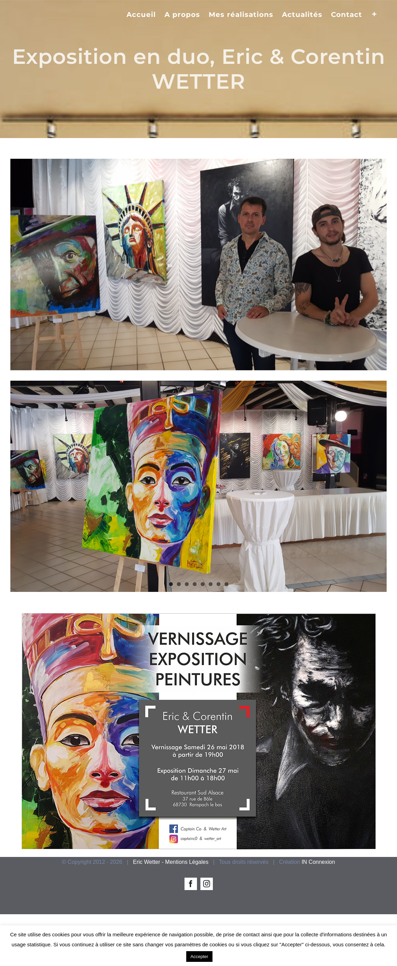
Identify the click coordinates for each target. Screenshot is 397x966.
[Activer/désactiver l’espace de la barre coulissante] (374, 14)
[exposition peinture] (198, 264)
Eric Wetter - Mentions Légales (170, 862)
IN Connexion (318, 862)
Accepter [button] (199, 956)
